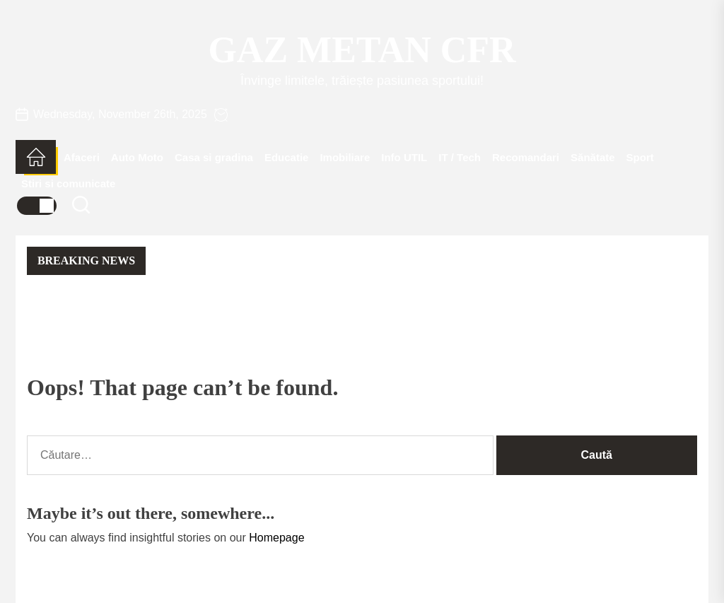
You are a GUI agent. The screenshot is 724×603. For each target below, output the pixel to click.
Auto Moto (137, 157)
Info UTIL (404, 157)
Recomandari (525, 157)
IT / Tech (459, 157)
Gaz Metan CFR (361, 50)
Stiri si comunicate (68, 183)
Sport (640, 157)
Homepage (276, 538)
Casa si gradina (214, 157)
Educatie (286, 157)
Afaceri (82, 157)
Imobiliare (345, 157)
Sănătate (593, 157)
